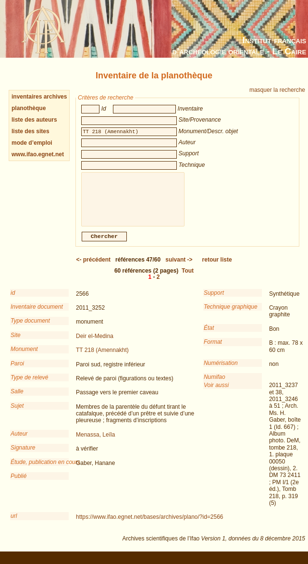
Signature (23, 454)
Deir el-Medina (94, 342)
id (13, 299)
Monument (24, 355)
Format (213, 348)
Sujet (17, 412)
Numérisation (221, 369)
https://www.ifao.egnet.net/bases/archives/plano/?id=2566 (149, 523)
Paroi (17, 370)
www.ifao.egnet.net (38, 154)
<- (93, 266)
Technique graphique (231, 313)
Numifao (214, 383)
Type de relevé (30, 384)
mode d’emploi (32, 142)
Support (214, 299)
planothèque (29, 108)
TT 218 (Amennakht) (102, 356)
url (14, 522)
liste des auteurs (34, 119)
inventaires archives (39, 96)
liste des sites (30, 131)
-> (178, 266)
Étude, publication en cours (40, 468)
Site (16, 341)
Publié (18, 482)
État (209, 334)
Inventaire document (37, 313)
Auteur (19, 440)
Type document (30, 327)
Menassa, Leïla (95, 441)
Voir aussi (216, 392)
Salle (17, 398)
